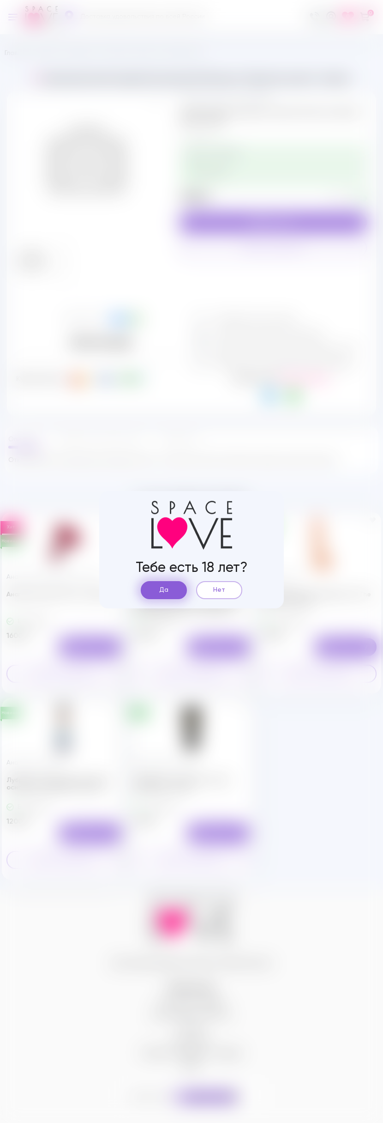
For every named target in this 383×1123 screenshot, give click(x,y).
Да (163, 590)
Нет (219, 590)
